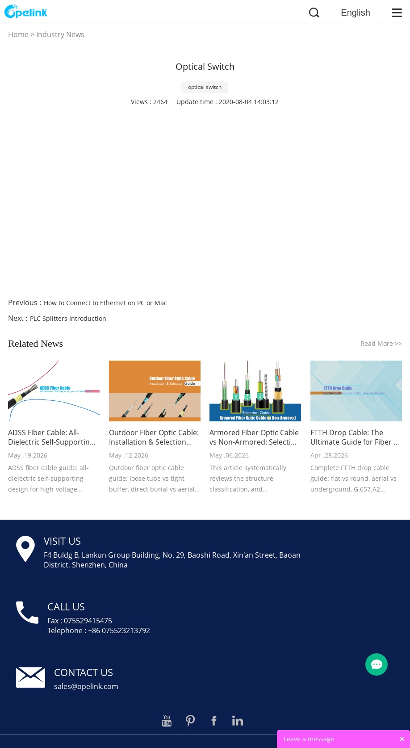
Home (18, 34)
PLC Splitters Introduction (68, 318)
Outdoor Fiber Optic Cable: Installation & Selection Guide (154, 437)
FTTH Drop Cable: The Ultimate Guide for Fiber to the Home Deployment (355, 437)
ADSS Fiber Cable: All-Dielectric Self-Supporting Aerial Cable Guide (51, 437)
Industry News (60, 34)
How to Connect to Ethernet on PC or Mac (105, 302)
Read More (381, 343)
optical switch (205, 87)
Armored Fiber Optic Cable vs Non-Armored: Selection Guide (254, 437)
